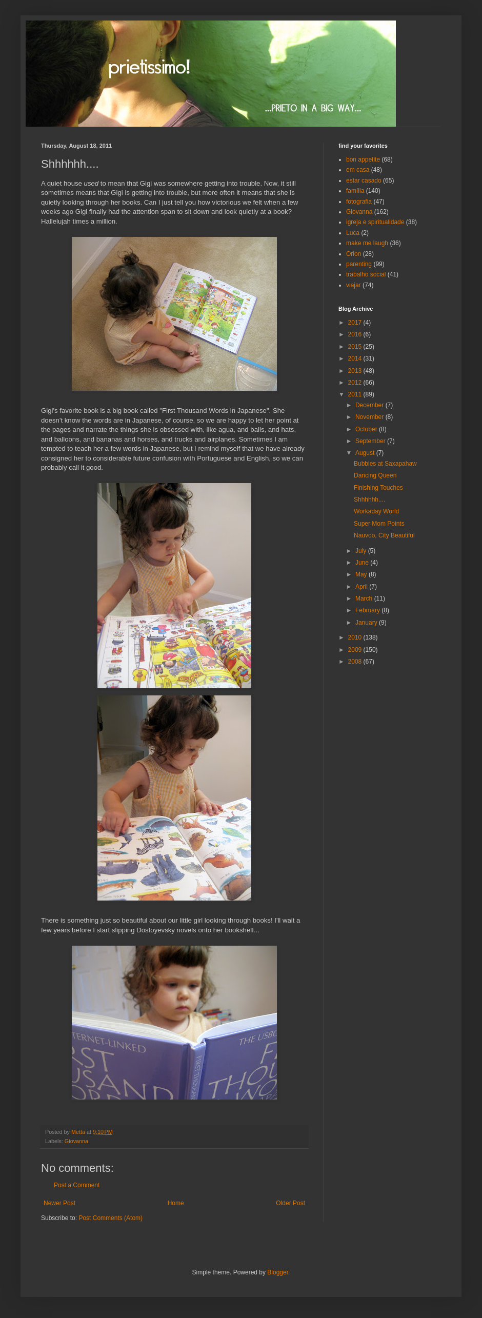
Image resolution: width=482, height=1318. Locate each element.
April (362, 586)
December (370, 405)
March (364, 598)
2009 (356, 649)
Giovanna (76, 1141)
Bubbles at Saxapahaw (385, 463)
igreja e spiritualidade (375, 222)
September (371, 441)
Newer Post (59, 1203)
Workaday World (376, 511)
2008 (356, 661)
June (362, 562)
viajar (353, 285)
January (367, 622)
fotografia (359, 201)
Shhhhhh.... (369, 499)
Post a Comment (76, 1185)
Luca (352, 232)
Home (176, 1203)
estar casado (363, 180)
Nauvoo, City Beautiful (384, 535)
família (355, 190)
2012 (356, 382)
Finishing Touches (378, 487)
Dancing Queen (375, 475)
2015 (356, 346)
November (370, 417)
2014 (356, 358)
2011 (356, 394)
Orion (353, 253)
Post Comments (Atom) (110, 1218)
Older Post (290, 1203)
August (365, 452)
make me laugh (367, 243)
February (368, 610)
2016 (356, 334)
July (361, 550)
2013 (356, 370)
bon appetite (363, 159)
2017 (356, 322)
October (367, 429)
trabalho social (366, 274)
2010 (356, 637)
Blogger (277, 1272)
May (362, 574)
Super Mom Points (379, 523)
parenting (359, 264)
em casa (357, 169)
